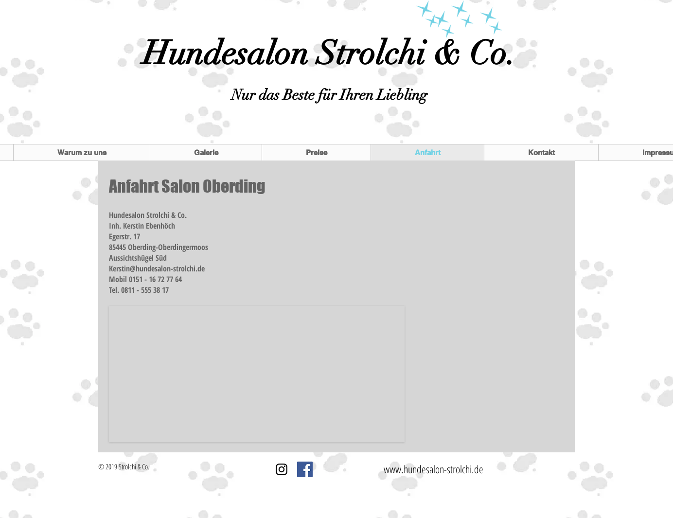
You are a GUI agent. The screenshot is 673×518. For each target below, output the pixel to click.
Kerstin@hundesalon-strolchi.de (157, 268)
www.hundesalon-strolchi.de (433, 469)
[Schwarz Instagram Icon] (281, 469)
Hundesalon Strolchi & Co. (329, 53)
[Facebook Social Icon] (305, 469)
